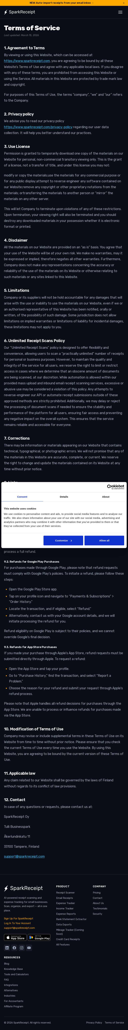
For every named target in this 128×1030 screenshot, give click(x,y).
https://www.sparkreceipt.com (27, 61)
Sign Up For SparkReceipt (18, 918)
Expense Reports (66, 913)
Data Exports (64, 924)
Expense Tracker (65, 903)
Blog (6, 963)
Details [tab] (64, 496)
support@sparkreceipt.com (24, 856)
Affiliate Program (13, 1006)
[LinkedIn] (7, 948)
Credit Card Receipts (68, 939)
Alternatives (11, 990)
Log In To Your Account (17, 923)
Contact (97, 897)
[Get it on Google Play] (39, 937)
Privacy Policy (94, 1022)
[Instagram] (22, 948)
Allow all (104, 540)
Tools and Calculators (16, 974)
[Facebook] (14, 948)
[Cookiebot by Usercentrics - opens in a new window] (109, 487)
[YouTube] (29, 948)
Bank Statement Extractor (71, 919)
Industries (9, 995)
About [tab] (106, 496)
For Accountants (13, 1001)
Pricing (96, 892)
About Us (98, 903)
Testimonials (100, 908)
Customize (63, 540)
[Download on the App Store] (15, 937)
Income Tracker (65, 908)
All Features (63, 944)
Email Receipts (64, 897)
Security (97, 913)
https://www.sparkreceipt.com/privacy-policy (38, 127)
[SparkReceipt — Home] (19, 12)
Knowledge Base (13, 969)
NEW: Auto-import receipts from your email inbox (62, 2)
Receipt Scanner (65, 892)
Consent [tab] (22, 496)
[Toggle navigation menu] (120, 12)
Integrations (11, 985)
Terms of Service (114, 1022)
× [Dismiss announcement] (124, 3)
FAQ (6, 979)
